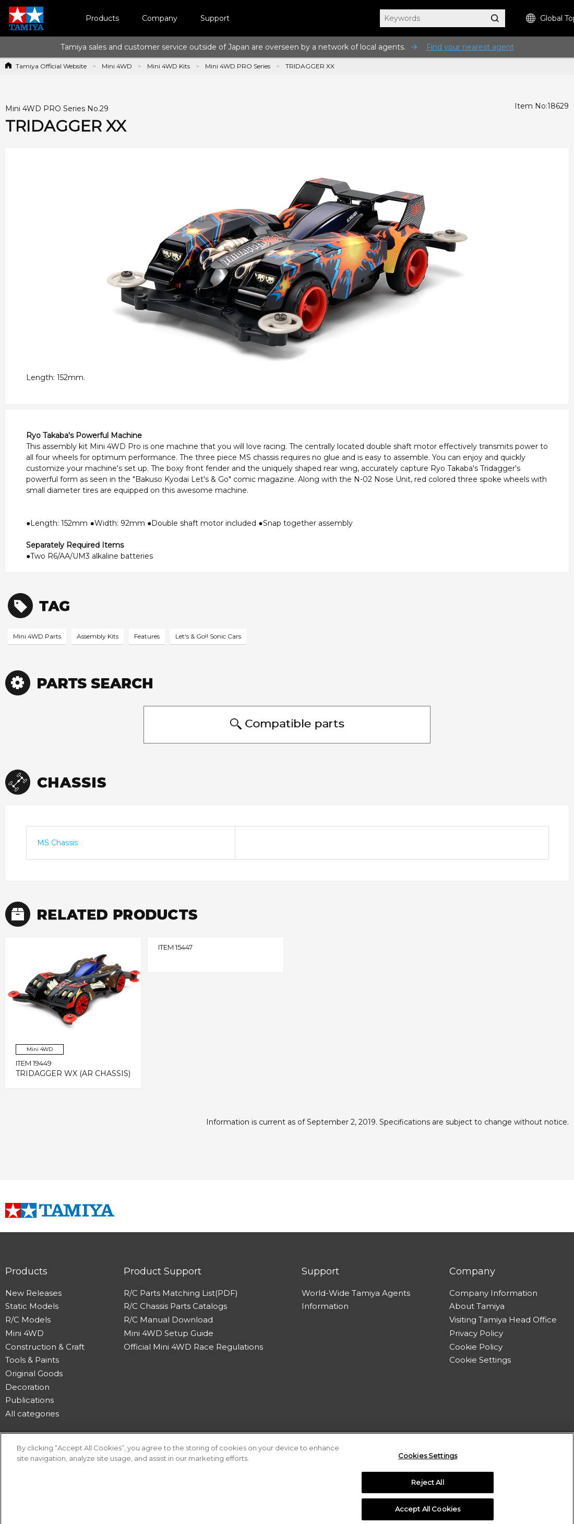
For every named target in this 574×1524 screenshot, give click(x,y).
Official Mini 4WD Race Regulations (193, 1347)
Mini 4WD (117, 66)
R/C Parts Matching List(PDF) (181, 1293)
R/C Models (28, 1320)
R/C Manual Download (168, 1320)
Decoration (27, 1387)
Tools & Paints (32, 1360)
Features (147, 636)
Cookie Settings (480, 1360)
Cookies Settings (427, 1462)
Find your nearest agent (470, 47)
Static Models (31, 1306)
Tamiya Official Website (51, 66)
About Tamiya (477, 1306)
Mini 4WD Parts (37, 636)
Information (325, 1306)
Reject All (427, 1488)
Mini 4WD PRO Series (237, 66)
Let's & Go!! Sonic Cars (208, 636)
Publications (29, 1400)
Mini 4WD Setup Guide (168, 1333)
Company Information (493, 1293)
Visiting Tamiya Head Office (503, 1320)
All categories (32, 1414)
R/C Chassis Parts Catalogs (175, 1306)
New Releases (33, 1293)
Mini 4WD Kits (168, 66)
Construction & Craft (45, 1347)
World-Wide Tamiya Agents (356, 1293)
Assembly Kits (97, 636)
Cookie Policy (476, 1347)
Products (102, 18)
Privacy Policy (476, 1333)
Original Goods (34, 1373)
